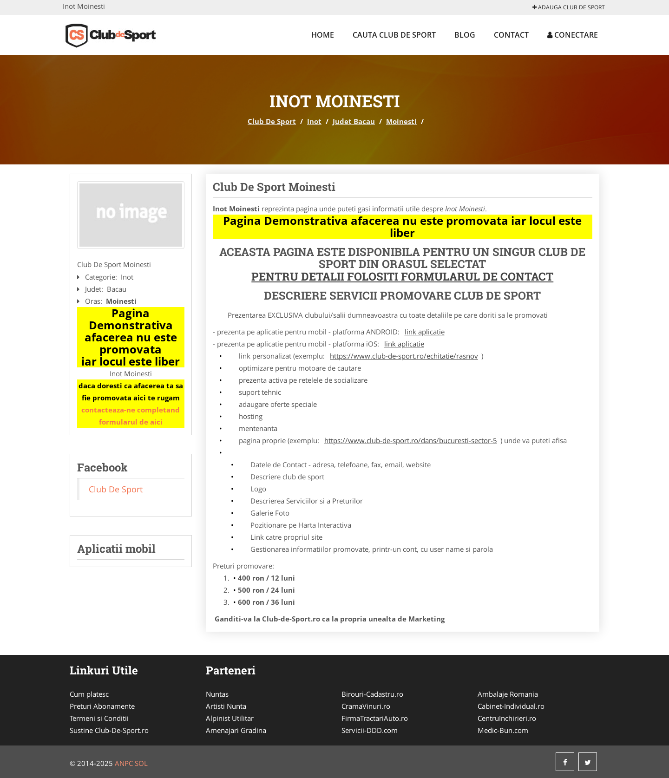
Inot (314, 121)
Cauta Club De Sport (394, 35)
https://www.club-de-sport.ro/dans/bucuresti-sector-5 (410, 440)
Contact (511, 35)
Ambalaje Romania (508, 694)
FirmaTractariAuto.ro (374, 718)
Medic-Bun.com (503, 730)
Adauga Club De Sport (568, 7)
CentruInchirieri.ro (507, 718)
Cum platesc (89, 694)
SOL (141, 763)
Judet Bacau (354, 121)
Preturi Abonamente (102, 706)
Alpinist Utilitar (230, 718)
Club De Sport (272, 121)
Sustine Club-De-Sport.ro (109, 730)
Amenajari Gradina (236, 730)
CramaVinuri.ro (365, 706)
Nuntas (217, 694)
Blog (464, 35)
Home (322, 35)
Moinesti (401, 121)
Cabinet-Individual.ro (511, 706)
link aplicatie (425, 331)
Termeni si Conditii (99, 718)
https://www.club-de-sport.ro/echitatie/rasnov (404, 355)
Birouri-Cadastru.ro (372, 694)
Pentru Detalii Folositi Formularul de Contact (402, 276)
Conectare (572, 35)
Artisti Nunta (226, 706)
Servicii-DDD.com (369, 730)
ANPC (124, 763)
